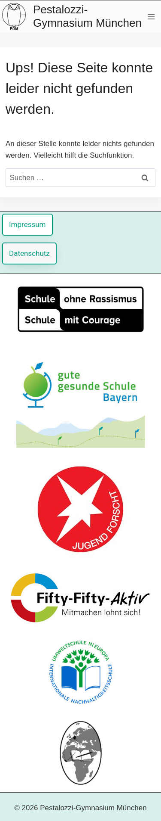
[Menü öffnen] (151, 16)
